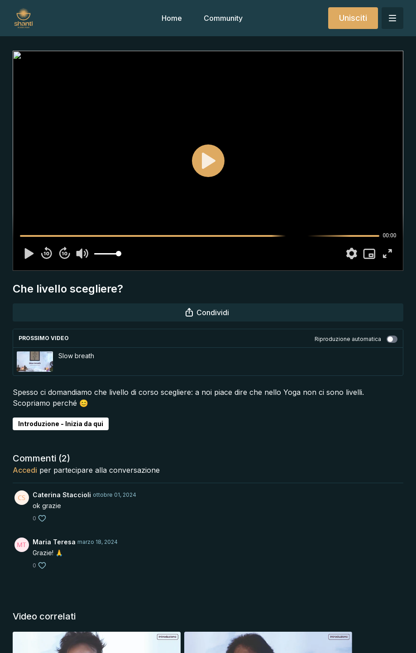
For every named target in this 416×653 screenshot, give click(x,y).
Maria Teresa (54, 542)
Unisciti (353, 18)
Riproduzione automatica (356, 339)
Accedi (25, 470)
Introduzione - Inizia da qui (60, 423)
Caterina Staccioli (62, 495)
